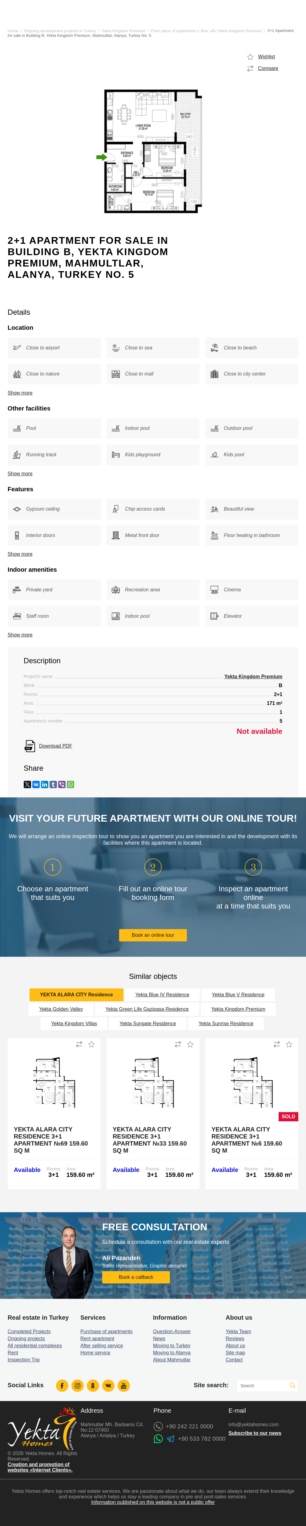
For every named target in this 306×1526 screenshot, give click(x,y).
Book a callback (136, 1277)
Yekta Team (238, 1331)
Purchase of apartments (106, 1331)
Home (13, 31)
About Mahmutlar (172, 1359)
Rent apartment (97, 1338)
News (159, 1338)
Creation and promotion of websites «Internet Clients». (40, 1467)
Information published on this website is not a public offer (153, 1502)
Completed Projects (29, 1331)
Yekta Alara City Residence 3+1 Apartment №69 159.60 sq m (51, 1140)
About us (235, 1345)
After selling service (101, 1345)
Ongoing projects (26, 1338)
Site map (235, 1352)
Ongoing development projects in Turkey (60, 31)
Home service (95, 1352)
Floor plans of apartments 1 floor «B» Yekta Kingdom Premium (206, 31)
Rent (13, 1352)
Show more (20, 392)
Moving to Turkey (172, 1345)
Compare (268, 68)
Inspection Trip (24, 1359)
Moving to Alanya (172, 1352)
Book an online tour (153, 935)
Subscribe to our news (254, 1433)
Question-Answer (172, 1331)
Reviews (235, 1338)
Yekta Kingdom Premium (123, 31)
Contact (234, 1359)
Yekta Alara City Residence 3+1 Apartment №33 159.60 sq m (150, 1140)
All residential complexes (35, 1345)
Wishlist (266, 56)
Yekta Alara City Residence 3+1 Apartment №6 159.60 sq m (246, 1140)
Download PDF (55, 746)
